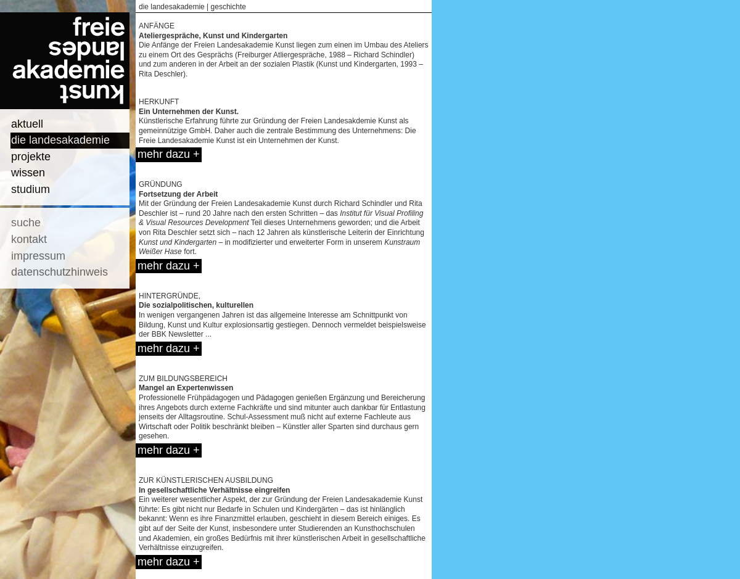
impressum (38, 256)
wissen (28, 172)
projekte (31, 156)
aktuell (27, 124)
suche (26, 222)
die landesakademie (60, 140)
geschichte (228, 6)
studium (30, 189)
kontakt (29, 239)
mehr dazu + (169, 154)
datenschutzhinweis (59, 272)
